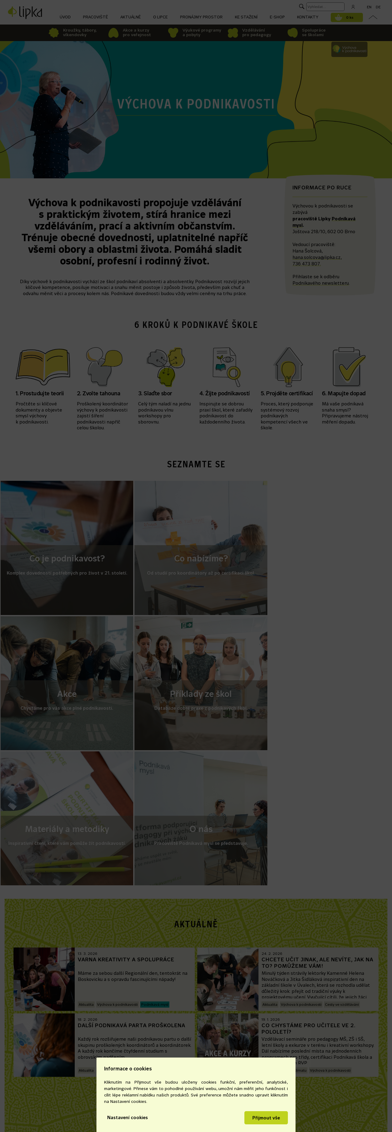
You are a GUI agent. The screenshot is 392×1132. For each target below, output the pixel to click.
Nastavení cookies (127, 1117)
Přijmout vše (266, 1117)
